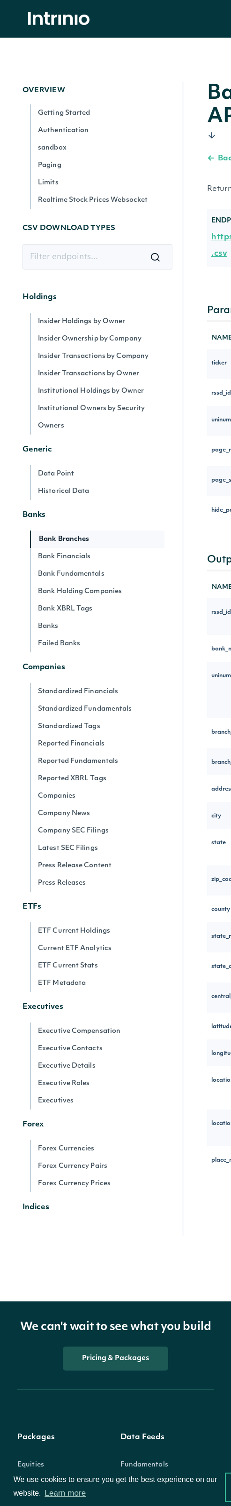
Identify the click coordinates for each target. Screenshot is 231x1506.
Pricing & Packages (115, 1358)
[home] (61, 19)
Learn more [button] (65, 1493)
